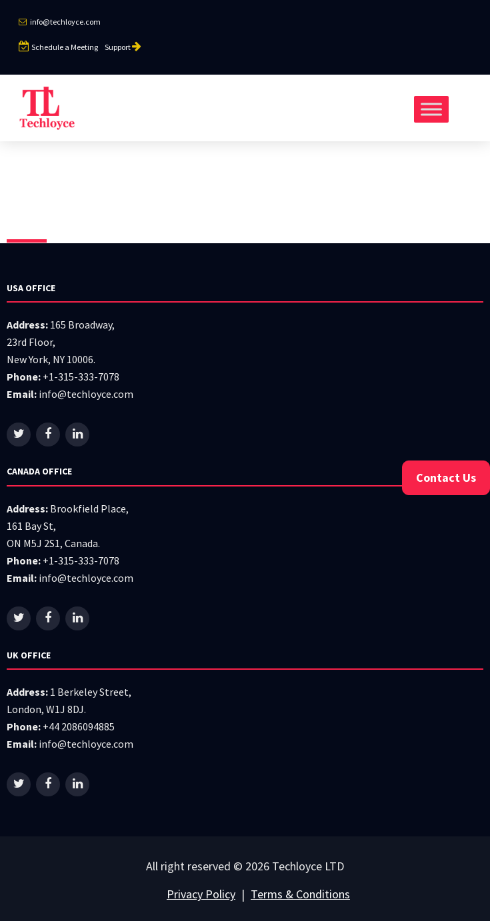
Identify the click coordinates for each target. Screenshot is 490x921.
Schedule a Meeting (58, 47)
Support (124, 47)
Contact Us (446, 477)
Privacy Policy (201, 894)
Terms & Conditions (300, 894)
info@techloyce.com (60, 22)
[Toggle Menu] (431, 109)
